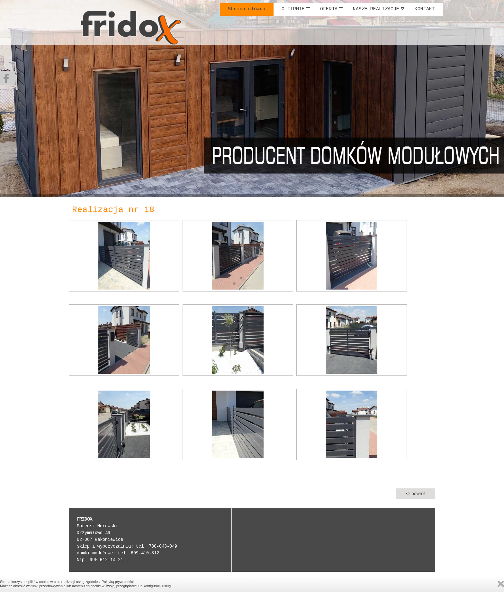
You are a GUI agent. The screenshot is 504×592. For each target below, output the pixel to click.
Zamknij (501, 584)
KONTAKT (425, 9)
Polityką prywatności (118, 582)
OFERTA (331, 9)
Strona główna (247, 9)
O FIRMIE (296, 9)
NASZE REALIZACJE (378, 9)
